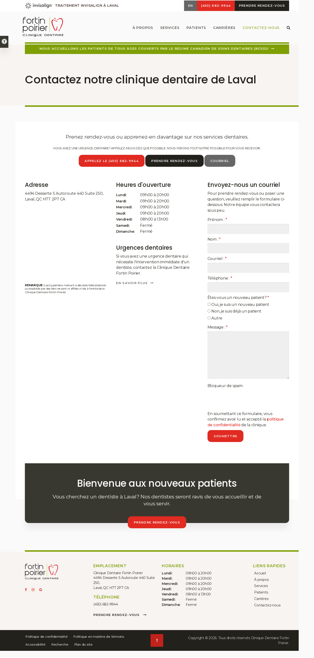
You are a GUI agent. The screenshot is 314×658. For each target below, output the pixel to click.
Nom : (214, 239)
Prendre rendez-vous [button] (261, 6)
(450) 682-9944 (105, 604)
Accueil (259, 572)
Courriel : (217, 258)
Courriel (220, 161)
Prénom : (217, 219)
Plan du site (60, 651)
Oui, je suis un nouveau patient (238, 304)
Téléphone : (219, 278)
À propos (260, 578)
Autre (215, 318)
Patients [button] (195, 29)
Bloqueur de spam (225, 385)
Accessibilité (96, 644)
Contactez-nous (259, 29)
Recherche (34, 651)
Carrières (223, 29)
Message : (217, 327)
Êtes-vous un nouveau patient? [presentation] (238, 297)
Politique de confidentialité (48, 636)
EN (186, 6)
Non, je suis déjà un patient (234, 311)
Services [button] (168, 29)
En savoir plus (132, 283)
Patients (260, 590)
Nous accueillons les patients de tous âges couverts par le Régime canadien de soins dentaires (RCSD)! (154, 48)
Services (259, 584)
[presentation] (243, 399)
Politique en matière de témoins (52, 644)
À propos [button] (141, 29)
